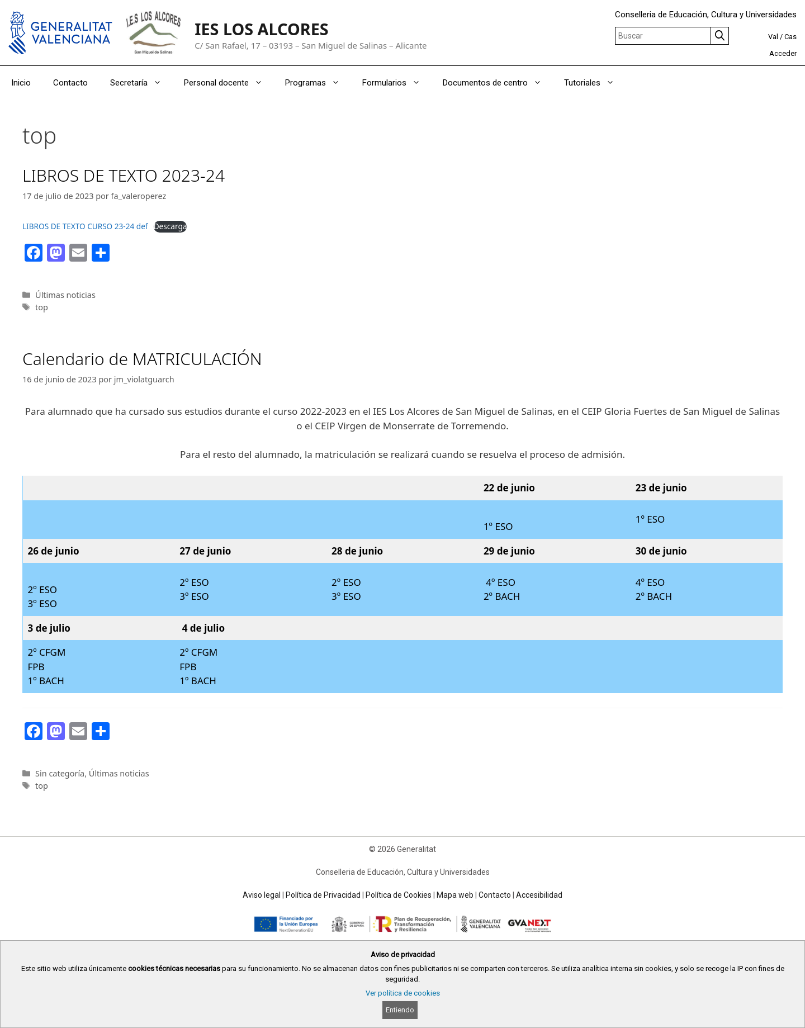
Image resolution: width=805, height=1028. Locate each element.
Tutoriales (595, 83)
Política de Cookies (399, 894)
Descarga (170, 226)
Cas (790, 36)
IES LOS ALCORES (261, 29)
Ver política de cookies (403, 993)
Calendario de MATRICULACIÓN (142, 358)
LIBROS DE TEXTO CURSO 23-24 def (85, 226)
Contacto (70, 83)
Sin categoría (59, 773)
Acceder (783, 53)
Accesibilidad (539, 894)
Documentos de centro (498, 83)
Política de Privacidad (323, 894)
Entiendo (400, 1010)
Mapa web (455, 894)
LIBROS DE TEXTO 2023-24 (123, 175)
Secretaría (141, 83)
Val (773, 36)
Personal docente (229, 83)
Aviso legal (262, 894)
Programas (318, 83)
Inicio (21, 83)
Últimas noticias (65, 295)
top (41, 307)
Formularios (397, 83)
